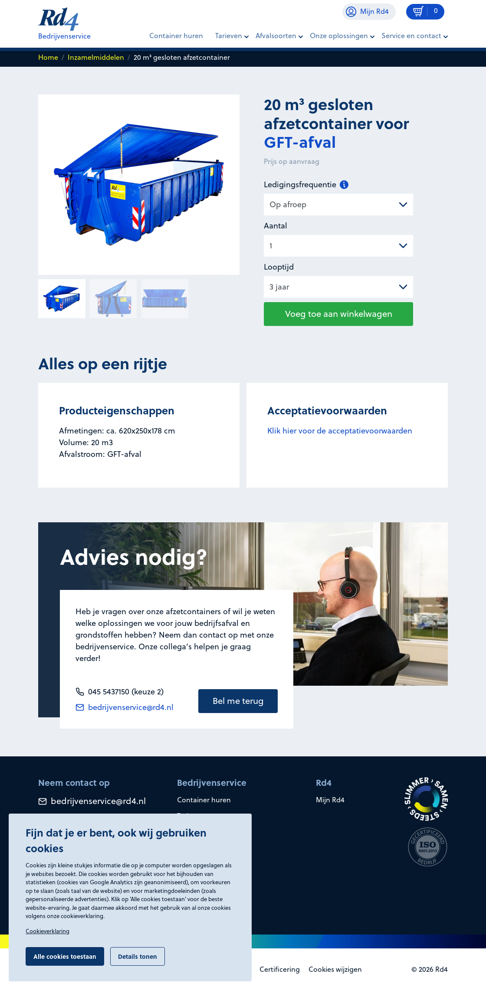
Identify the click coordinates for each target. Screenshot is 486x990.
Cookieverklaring (47, 931)
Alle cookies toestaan (64, 956)
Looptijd (279, 266)
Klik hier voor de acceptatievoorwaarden (339, 430)
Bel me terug (238, 700)
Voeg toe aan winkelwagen (338, 313)
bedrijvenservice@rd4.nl (125, 707)
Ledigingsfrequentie (306, 184)
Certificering (279, 969)
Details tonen (137, 956)
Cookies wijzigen (335, 969)
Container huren (176, 35)
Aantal (275, 225)
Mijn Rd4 (330, 799)
